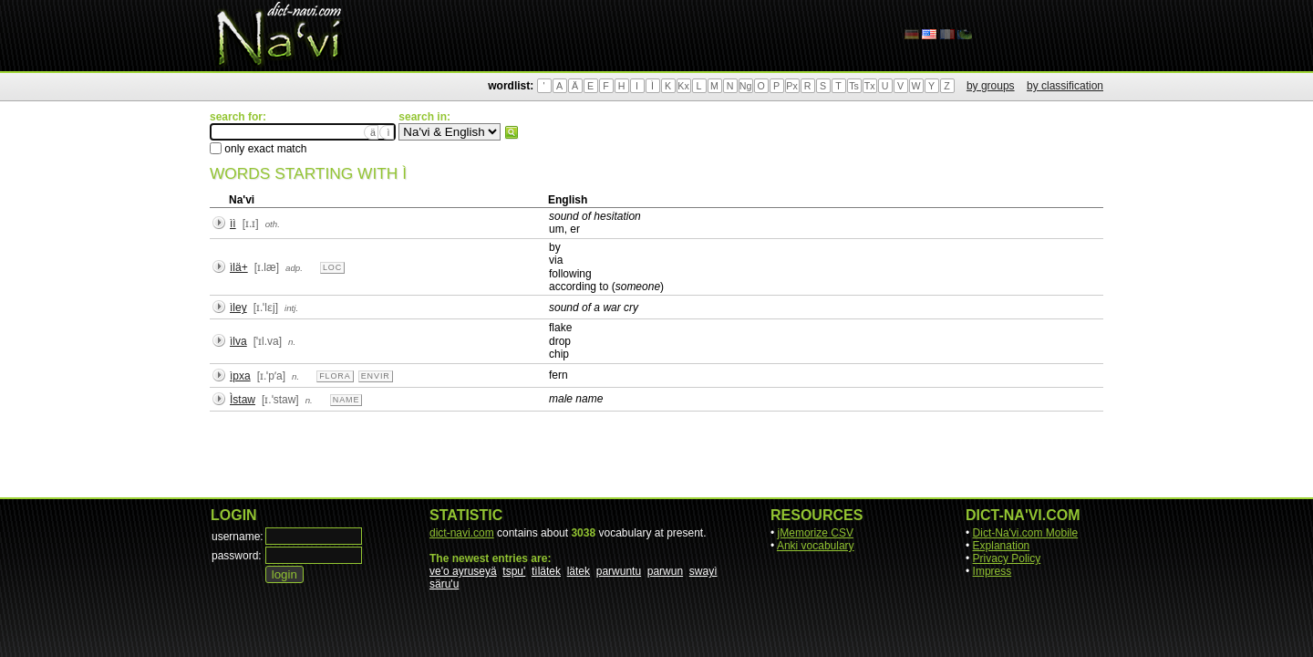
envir (375, 376)
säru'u (444, 584)
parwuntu (618, 571)
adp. (294, 268)
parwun (665, 571)
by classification (1065, 85)
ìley (238, 307)
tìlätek (546, 571)
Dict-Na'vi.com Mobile (1026, 533)
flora (335, 376)
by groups (991, 85)
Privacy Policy (1007, 558)
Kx (682, 85)
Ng (745, 85)
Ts (854, 85)
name (346, 399)
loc (332, 267)
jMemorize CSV (815, 533)
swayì (703, 571)
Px (791, 85)
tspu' (513, 571)
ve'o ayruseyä (463, 571)
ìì (233, 223)
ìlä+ (239, 267)
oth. (272, 224)
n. (291, 342)
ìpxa (240, 376)
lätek (578, 571)
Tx (869, 85)
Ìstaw (242, 399)
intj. (291, 308)
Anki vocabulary (815, 545)
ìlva (238, 341)
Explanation (1001, 545)
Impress (992, 571)
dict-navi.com (461, 533)
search (511, 132)
